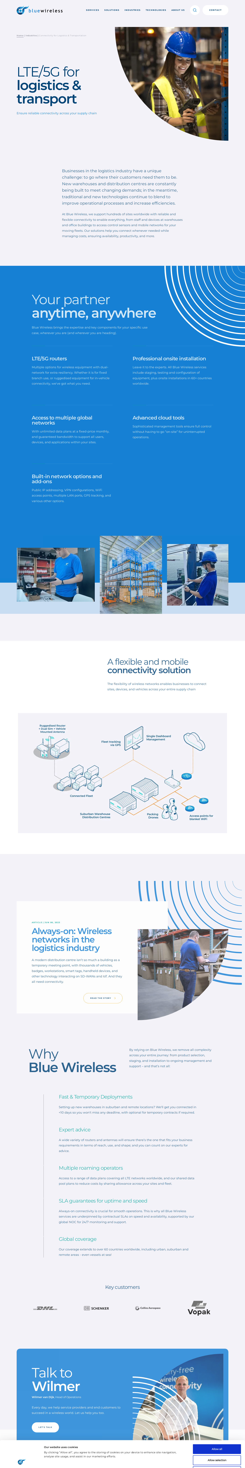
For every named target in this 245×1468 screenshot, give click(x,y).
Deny (217, 1445)
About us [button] (178, 10)
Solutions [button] (111, 10)
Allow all (217, 1423)
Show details (178, 1461)
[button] (195, 10)
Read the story (103, 998)
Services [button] (92, 10)
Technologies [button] (156, 10)
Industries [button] (133, 10)
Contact (215, 10)
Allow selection (217, 1434)
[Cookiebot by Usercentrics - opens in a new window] (21, 1461)
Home (20, 35)
